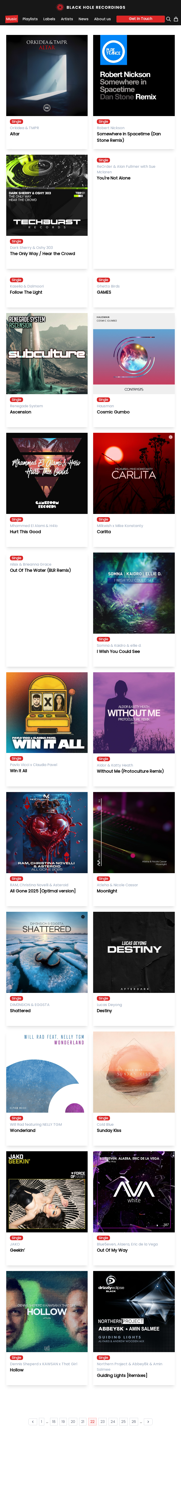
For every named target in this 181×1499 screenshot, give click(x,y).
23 (103, 1421)
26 (134, 1421)
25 (123, 1421)
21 (82, 1421)
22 (92, 1421)
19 (63, 1421)
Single (16, 121)
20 (73, 1421)
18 (54, 1421)
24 (113, 1421)
